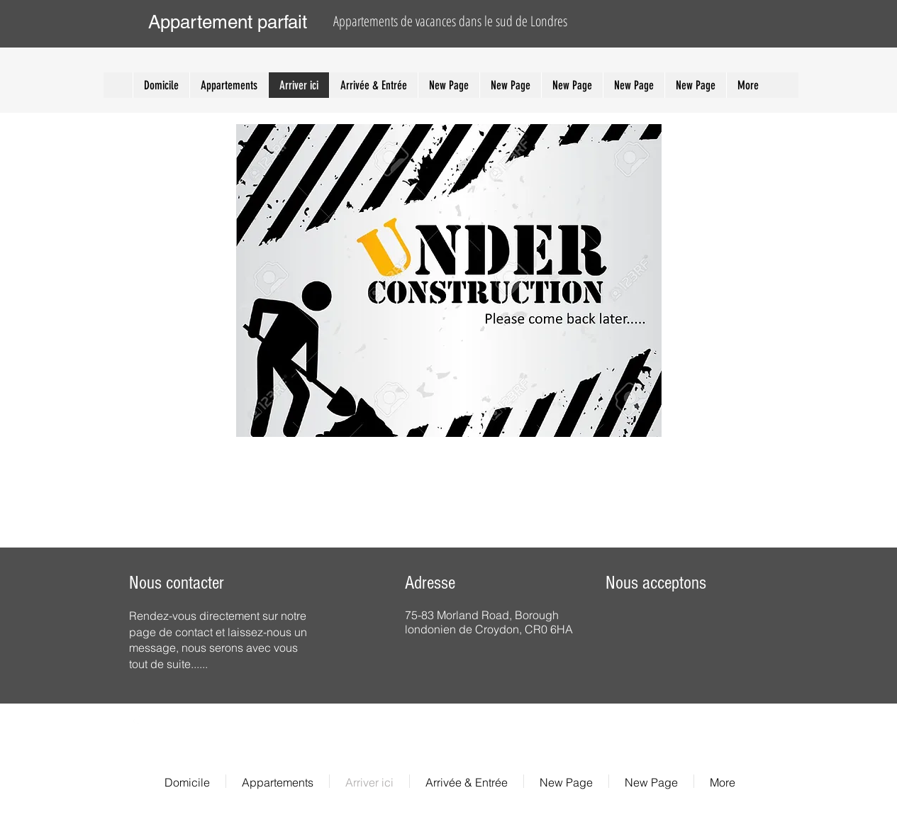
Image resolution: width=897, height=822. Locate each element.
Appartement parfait (227, 22)
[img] (651, 632)
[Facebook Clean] (135, 723)
